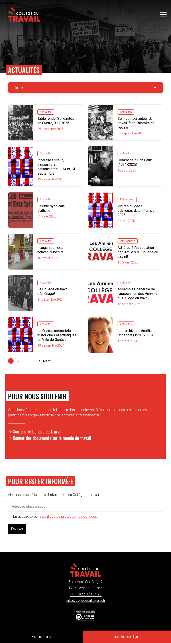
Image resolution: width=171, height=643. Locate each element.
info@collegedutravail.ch (85, 600)
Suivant (45, 361)
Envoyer (17, 529)
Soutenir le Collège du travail (37, 431)
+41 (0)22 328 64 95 (86, 594)
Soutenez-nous (41, 636)
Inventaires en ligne (126, 636)
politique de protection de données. (70, 516)
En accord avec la (55, 516)
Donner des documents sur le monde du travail (52, 438)
